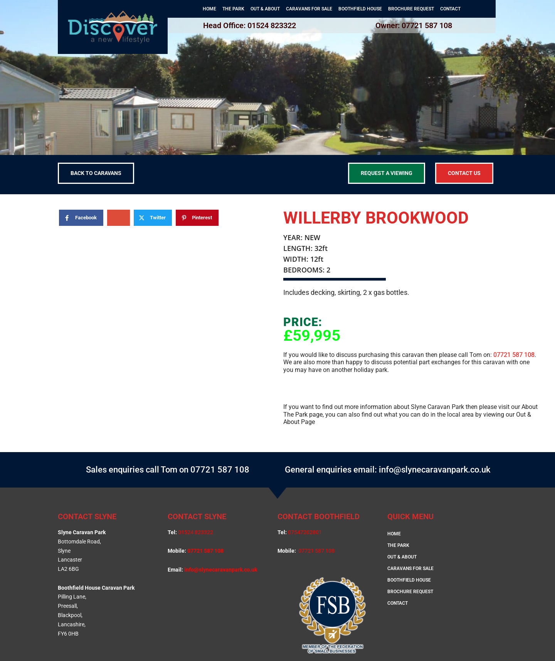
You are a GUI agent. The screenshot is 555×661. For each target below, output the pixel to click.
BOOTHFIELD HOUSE (360, 9)
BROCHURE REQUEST (411, 9)
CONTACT (450, 9)
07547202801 (305, 532)
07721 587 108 (514, 354)
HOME (209, 9)
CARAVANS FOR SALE (309, 9)
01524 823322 (195, 532)
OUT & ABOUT (265, 9)
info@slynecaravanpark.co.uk (220, 570)
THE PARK (233, 9)
